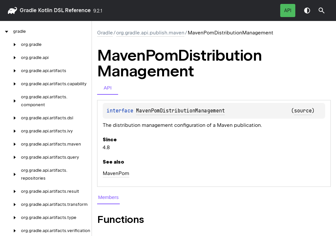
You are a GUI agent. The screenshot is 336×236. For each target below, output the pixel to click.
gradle (28, 10)
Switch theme (307, 10)
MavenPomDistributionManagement (180, 111)
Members (108, 197)
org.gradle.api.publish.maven (150, 33)
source (303, 111)
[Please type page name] (321, 10)
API (287, 10)
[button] (321, 10)
